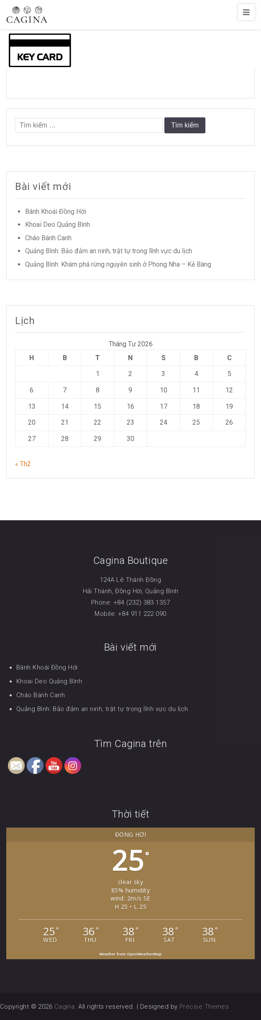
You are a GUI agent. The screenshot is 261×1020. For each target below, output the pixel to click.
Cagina (64, 1006)
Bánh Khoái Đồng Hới (55, 211)
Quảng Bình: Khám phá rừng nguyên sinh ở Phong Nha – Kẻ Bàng (118, 264)
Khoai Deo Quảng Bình (57, 224)
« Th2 (23, 464)
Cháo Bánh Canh (48, 238)
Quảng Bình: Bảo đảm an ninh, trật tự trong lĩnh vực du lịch (108, 251)
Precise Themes (204, 1006)
